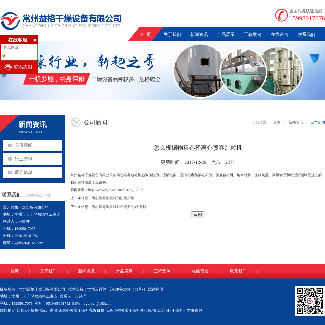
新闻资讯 (199, 34)
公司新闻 (23, 145)
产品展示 (226, 34)
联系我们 (306, 34)
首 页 (145, 34)
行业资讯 (23, 158)
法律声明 (155, 289)
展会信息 (23, 172)
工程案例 (253, 34)
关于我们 (172, 34)
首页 (276, 122)
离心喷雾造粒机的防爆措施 (113, 198)
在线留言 (279, 34)
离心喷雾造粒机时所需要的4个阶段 (119, 207)
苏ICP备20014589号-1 (127, 289)
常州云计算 (96, 289)
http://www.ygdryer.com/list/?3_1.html (115, 190)
